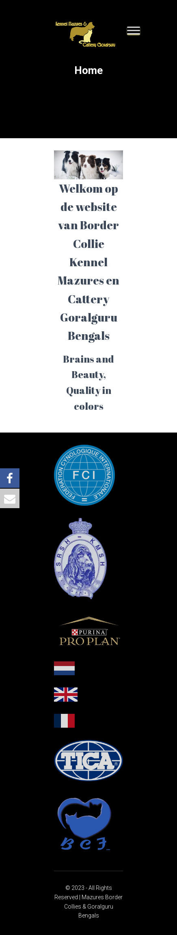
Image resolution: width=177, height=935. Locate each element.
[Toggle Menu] (133, 30)
